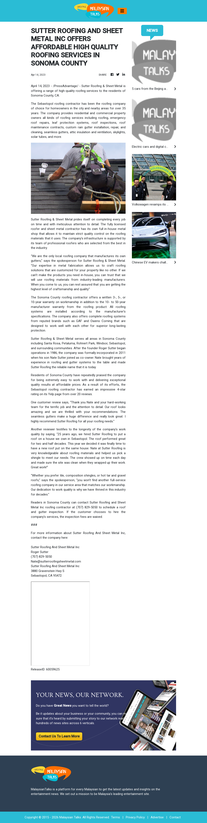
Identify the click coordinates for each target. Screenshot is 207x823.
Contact (175, 817)
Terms (115, 817)
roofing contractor (67, 104)
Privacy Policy (135, 817)
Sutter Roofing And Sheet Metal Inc (55, 566)
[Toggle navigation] (122, 11)
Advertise (157, 817)
